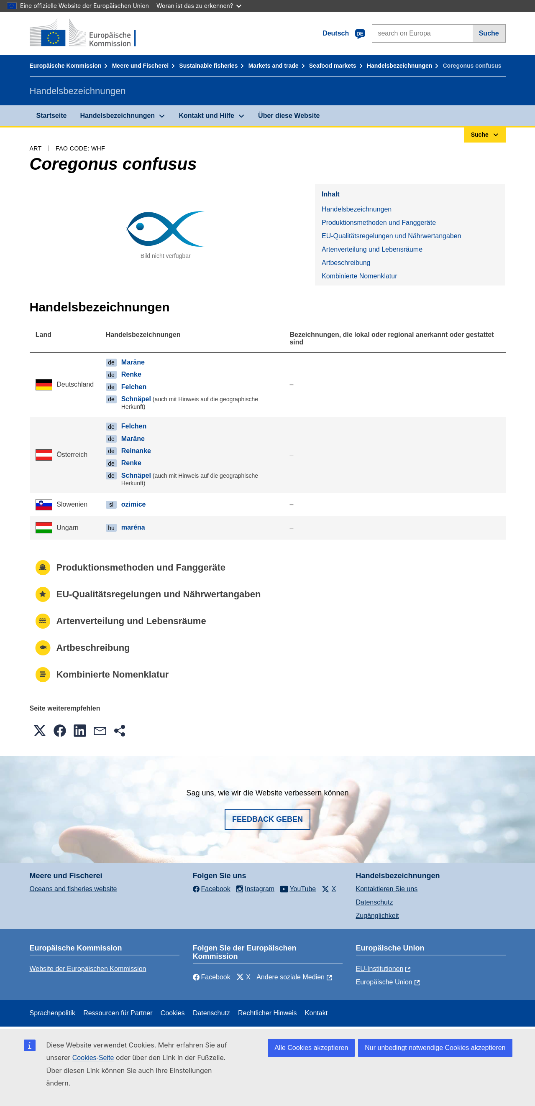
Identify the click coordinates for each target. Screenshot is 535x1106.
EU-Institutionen (380, 968)
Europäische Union (384, 982)
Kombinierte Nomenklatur (359, 276)
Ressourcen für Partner (117, 1013)
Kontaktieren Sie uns (387, 888)
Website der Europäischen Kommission (88, 968)
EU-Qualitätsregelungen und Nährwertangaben (391, 236)
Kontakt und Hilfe (206, 115)
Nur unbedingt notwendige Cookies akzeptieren (435, 1047)
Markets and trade (273, 65)
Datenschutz (374, 902)
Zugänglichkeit (377, 915)
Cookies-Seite (93, 1057)
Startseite (51, 115)
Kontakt (316, 1013)
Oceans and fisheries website (73, 888)
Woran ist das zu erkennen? (198, 5)
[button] (39, 730)
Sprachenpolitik (52, 1013)
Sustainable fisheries (208, 65)
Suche (489, 33)
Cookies (173, 1013)
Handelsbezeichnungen (399, 65)
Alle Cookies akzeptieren (311, 1047)
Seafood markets (332, 65)
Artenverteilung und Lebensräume (372, 249)
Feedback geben (267, 819)
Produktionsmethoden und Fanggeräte (379, 222)
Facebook (211, 977)
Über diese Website (289, 115)
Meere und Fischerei (140, 65)
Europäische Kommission (66, 65)
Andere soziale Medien (290, 977)
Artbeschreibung (346, 262)
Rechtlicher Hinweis (267, 1013)
